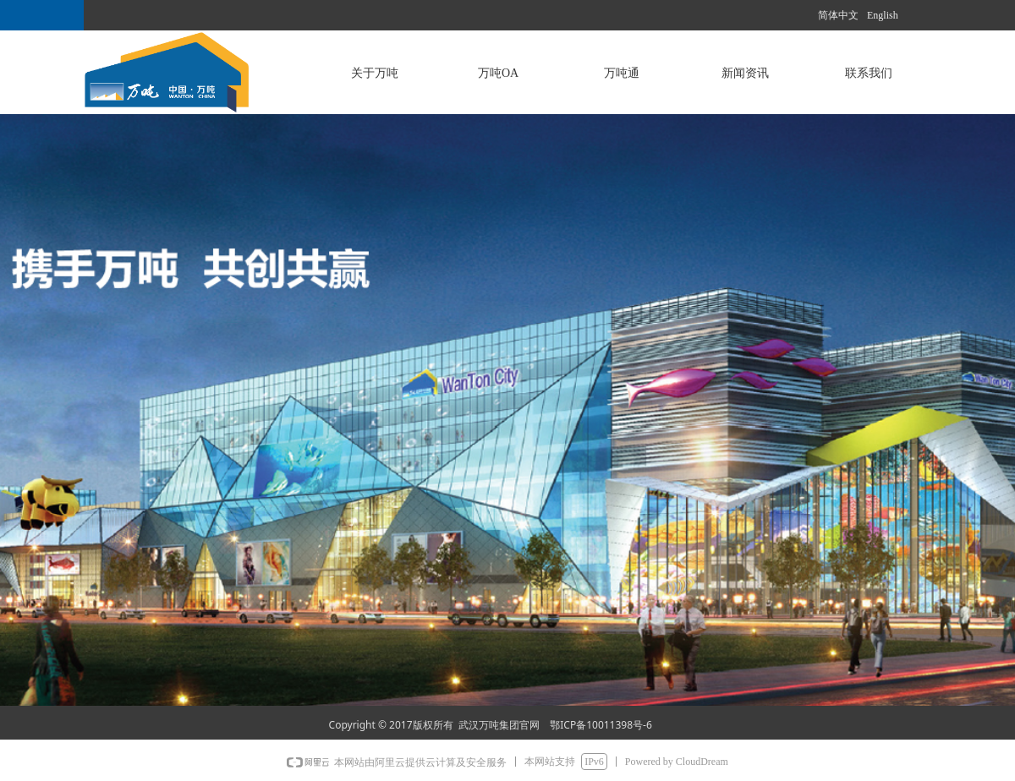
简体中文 (838, 15)
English (882, 15)
